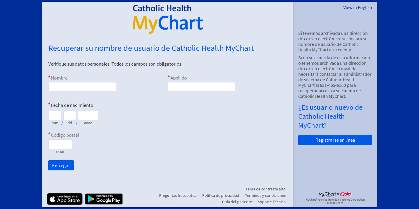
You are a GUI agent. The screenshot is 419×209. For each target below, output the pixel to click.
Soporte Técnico (272, 201)
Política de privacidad (220, 195)
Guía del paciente (237, 201)
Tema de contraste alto (266, 189)
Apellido (179, 78)
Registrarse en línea (335, 140)
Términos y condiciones (265, 195)
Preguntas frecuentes (177, 195)
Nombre (59, 78)
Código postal (65, 135)
